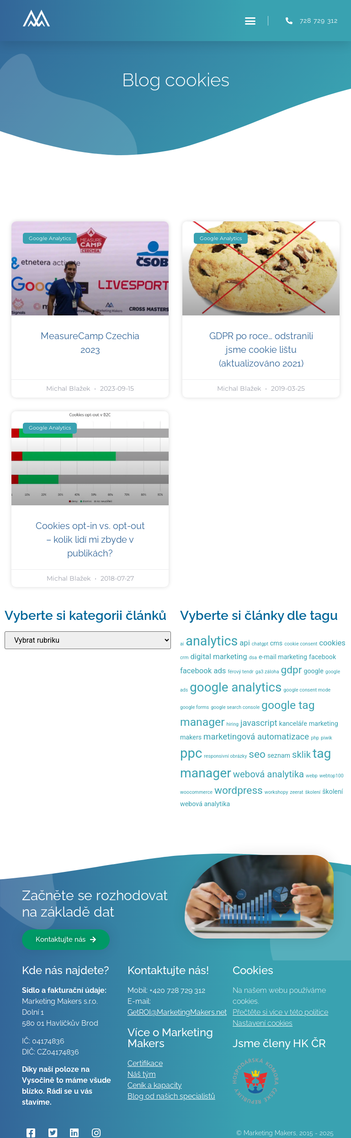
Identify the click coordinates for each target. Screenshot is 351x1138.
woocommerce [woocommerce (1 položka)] (196, 792)
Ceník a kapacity (155, 1085)
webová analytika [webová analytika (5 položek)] (268, 774)
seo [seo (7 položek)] (257, 754)
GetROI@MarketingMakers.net (177, 1012)
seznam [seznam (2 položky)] (278, 755)
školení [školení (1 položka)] (312, 792)
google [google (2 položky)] (313, 671)
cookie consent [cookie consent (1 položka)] (300, 644)
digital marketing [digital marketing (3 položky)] (219, 656)
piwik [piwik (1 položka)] (326, 738)
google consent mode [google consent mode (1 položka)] (306, 690)
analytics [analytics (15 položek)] (212, 641)
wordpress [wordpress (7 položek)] (238, 790)
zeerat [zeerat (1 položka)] (296, 792)
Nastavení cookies (262, 1023)
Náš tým (142, 1074)
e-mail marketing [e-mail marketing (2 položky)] (283, 657)
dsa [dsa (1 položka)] (253, 658)
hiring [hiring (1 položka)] (233, 724)
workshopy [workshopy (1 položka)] (276, 792)
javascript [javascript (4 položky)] (258, 723)
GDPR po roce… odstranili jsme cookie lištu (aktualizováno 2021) (261, 349)
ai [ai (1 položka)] (182, 644)
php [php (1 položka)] (315, 738)
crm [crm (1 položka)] (184, 658)
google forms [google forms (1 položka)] (194, 707)
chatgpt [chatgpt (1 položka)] (260, 644)
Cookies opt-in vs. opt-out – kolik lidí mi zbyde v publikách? (90, 539)
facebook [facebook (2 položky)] (322, 657)
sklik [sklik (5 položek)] (301, 754)
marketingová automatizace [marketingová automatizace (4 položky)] (256, 737)
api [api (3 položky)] (244, 643)
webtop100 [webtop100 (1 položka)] (331, 776)
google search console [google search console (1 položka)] (235, 707)
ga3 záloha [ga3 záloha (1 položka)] (267, 672)
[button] (250, 20)
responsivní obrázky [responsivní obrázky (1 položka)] (225, 756)
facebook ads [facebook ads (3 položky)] (203, 670)
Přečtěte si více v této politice (280, 1012)
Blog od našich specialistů (171, 1096)
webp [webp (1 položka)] (312, 776)
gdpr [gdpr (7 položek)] (291, 670)
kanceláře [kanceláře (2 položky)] (293, 723)
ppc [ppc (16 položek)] (191, 753)
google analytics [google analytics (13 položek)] (236, 687)
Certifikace (145, 1063)
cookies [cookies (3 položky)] (332, 643)
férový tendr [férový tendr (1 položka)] (240, 672)
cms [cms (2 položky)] (276, 643)
